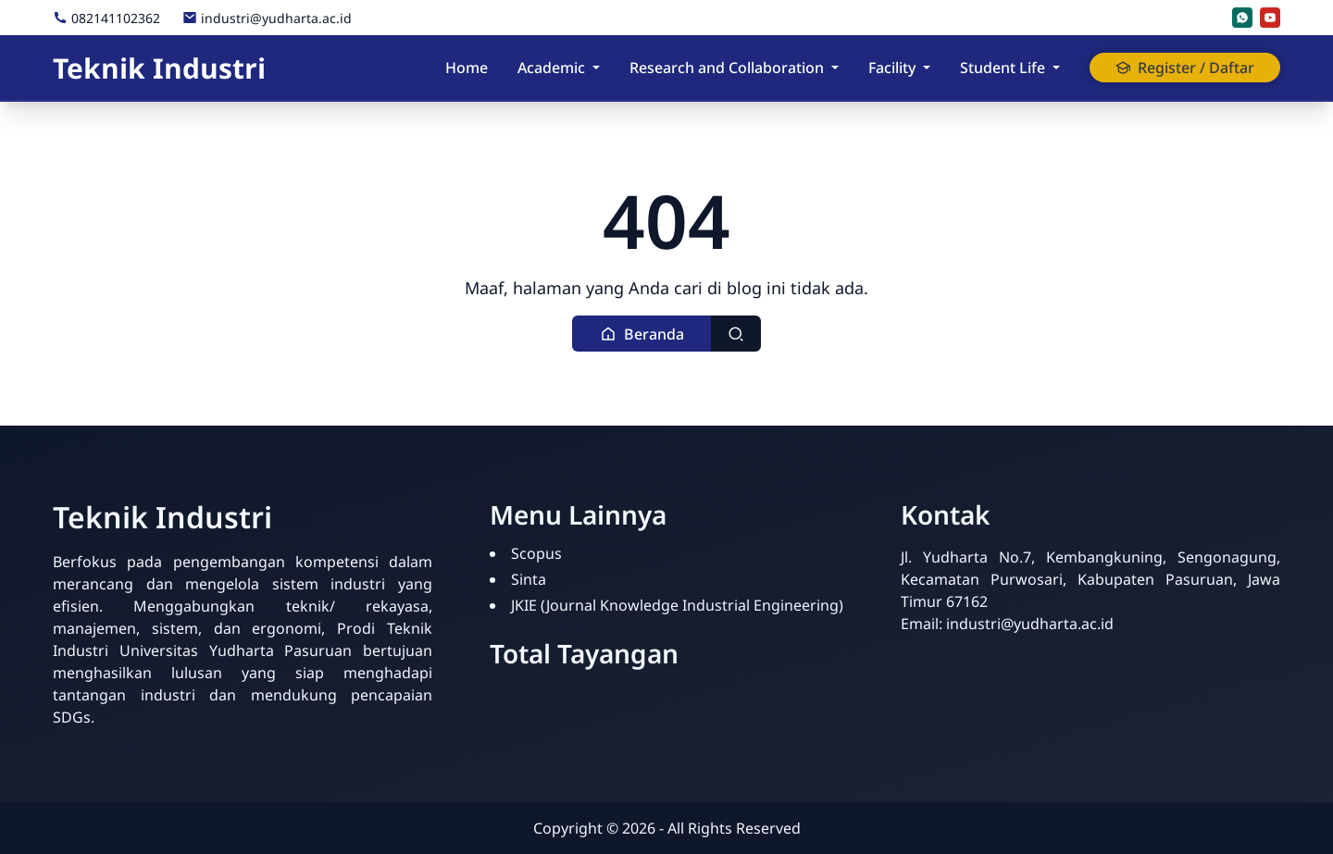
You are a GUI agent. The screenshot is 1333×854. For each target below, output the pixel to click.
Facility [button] (892, 67)
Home (466, 67)
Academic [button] (551, 67)
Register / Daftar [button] (1184, 67)
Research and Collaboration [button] (726, 67)
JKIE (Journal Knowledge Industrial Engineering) (677, 605)
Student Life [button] (1002, 67)
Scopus (536, 553)
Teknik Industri (159, 68)
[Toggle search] (736, 334)
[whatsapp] (1242, 17)
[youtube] (1270, 17)
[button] (642, 334)
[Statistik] (912, 647)
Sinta (528, 579)
